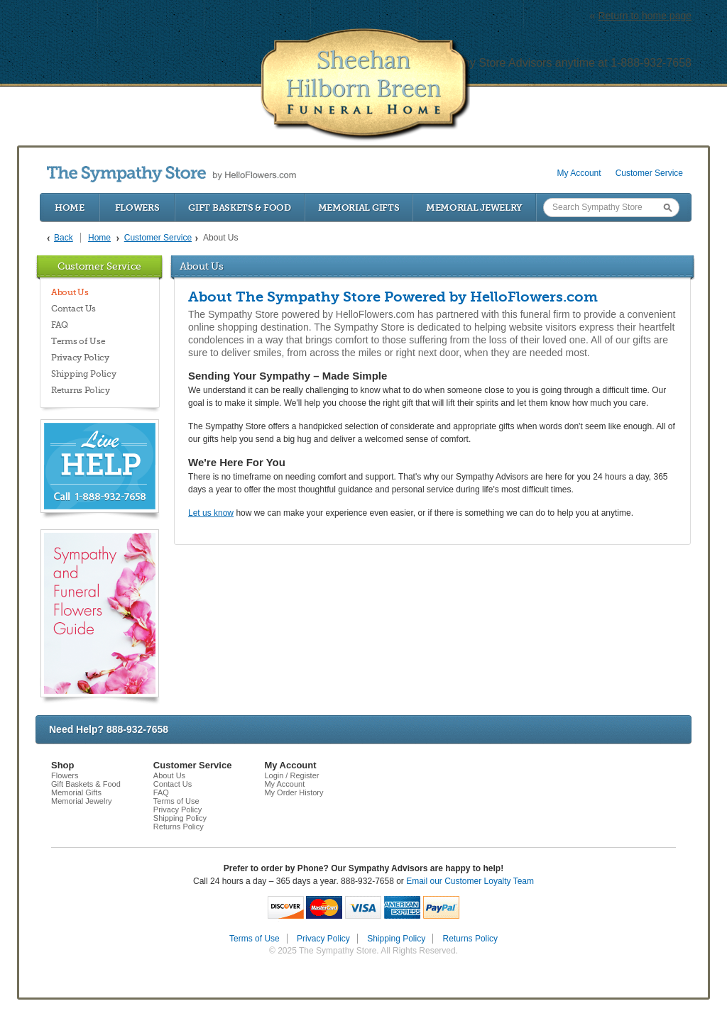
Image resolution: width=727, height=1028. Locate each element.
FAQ (59, 325)
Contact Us (73, 309)
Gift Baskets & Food (239, 207)
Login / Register (291, 775)
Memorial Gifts (359, 207)
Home (69, 207)
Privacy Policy (80, 358)
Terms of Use (78, 341)
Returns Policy (80, 390)
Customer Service (649, 173)
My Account (579, 173)
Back (63, 238)
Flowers (137, 207)
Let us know (211, 513)
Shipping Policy (83, 374)
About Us (70, 292)
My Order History (293, 792)
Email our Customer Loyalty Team (470, 881)
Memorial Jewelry (474, 207)
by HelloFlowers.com (171, 174)
